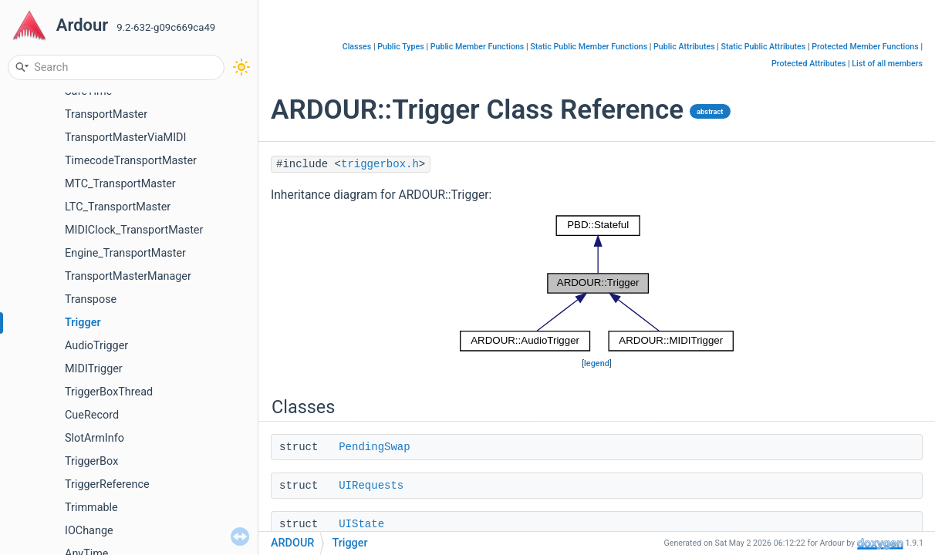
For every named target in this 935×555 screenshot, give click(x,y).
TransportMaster (106, 114)
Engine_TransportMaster (125, 253)
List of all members (887, 64)
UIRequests (371, 485)
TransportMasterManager (128, 276)
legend (596, 363)
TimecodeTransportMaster (131, 160)
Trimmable (91, 507)
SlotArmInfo (94, 438)
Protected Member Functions (865, 47)
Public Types (400, 47)
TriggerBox (91, 461)
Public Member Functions (477, 47)
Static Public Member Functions (588, 47)
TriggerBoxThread (109, 392)
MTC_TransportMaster (120, 183)
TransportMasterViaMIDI (125, 137)
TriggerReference (107, 484)
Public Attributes (684, 47)
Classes (357, 47)
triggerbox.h (380, 164)
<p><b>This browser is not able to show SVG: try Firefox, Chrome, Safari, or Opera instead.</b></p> (597, 283)
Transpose (90, 299)
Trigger (83, 322)
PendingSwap (374, 447)
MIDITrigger (94, 368)
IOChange (89, 530)
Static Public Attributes (763, 47)
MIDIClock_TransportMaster (134, 230)
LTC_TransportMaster (117, 207)
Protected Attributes (808, 64)
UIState (361, 524)
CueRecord (92, 415)
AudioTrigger (96, 345)
